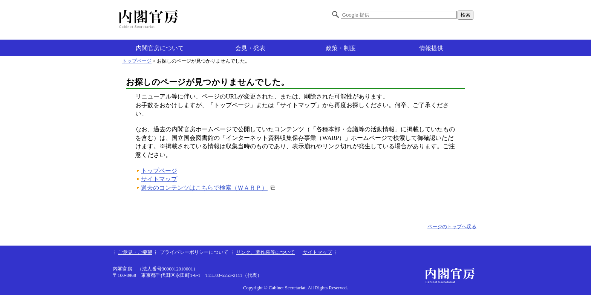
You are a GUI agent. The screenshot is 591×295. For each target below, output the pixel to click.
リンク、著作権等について (265, 252)
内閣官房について (160, 48)
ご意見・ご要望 (135, 252)
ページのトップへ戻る (451, 226)
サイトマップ (159, 179)
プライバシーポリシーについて (195, 252)
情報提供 (431, 48)
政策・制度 (341, 48)
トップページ (137, 61)
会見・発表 (250, 48)
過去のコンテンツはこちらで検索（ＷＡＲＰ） (204, 187)
